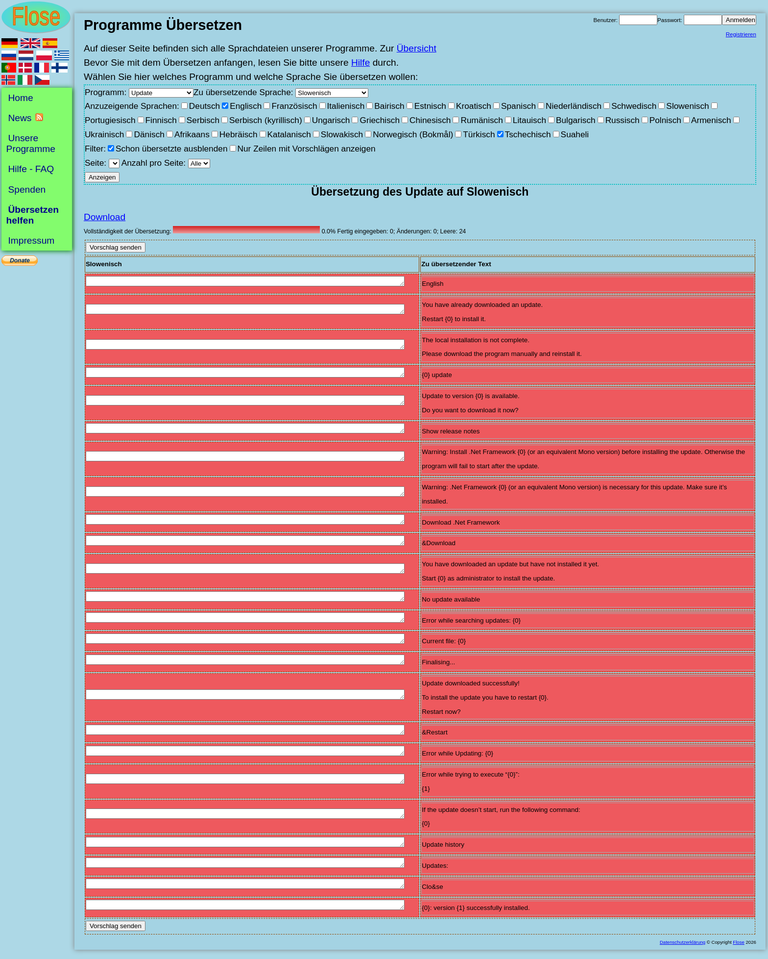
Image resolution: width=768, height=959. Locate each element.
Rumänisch (481, 120)
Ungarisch (331, 120)
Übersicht (416, 48)
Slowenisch (687, 106)
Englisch (246, 106)
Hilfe (360, 62)
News (19, 118)
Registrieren (741, 34)
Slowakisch (342, 134)
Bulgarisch (576, 120)
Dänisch (149, 134)
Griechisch (380, 120)
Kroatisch (473, 106)
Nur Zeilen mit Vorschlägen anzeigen (307, 148)
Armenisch (711, 120)
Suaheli (575, 134)
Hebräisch (238, 134)
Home (20, 98)
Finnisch (161, 120)
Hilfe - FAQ (31, 169)
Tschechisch (528, 134)
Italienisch (346, 106)
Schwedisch (633, 106)
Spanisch (518, 106)
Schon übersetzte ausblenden (171, 148)
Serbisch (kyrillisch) (265, 120)
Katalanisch (289, 134)
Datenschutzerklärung (682, 942)
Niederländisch (573, 106)
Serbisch (203, 120)
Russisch (622, 120)
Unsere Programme (30, 143)
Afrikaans (192, 134)
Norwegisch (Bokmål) (413, 134)
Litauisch (529, 120)
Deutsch (204, 106)
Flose (738, 942)
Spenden (27, 189)
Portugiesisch (110, 120)
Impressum (31, 240)
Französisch (294, 106)
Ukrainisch (104, 134)
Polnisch (665, 120)
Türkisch (479, 134)
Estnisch (430, 106)
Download (104, 217)
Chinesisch (430, 120)
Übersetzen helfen (32, 215)
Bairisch (389, 106)
